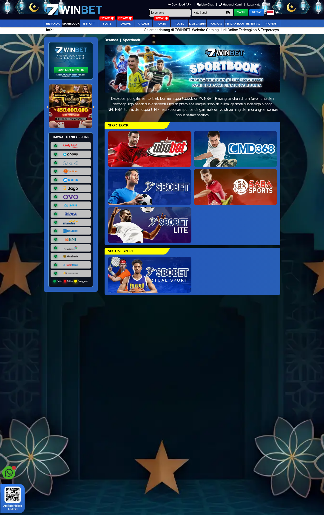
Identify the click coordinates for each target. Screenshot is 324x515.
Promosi (271, 23)
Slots (107, 23)
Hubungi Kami (230, 4)
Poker (161, 23)
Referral (253, 23)
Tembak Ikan (234, 23)
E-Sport (89, 23)
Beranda (53, 23)
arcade (143, 23)
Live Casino (197, 23)
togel (179, 23)
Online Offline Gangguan (70, 281)
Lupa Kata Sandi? (259, 4)
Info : (50, 30)
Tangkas (215, 23)
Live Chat (205, 4)
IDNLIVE (125, 23)
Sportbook (71, 23)
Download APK (180, 4)
